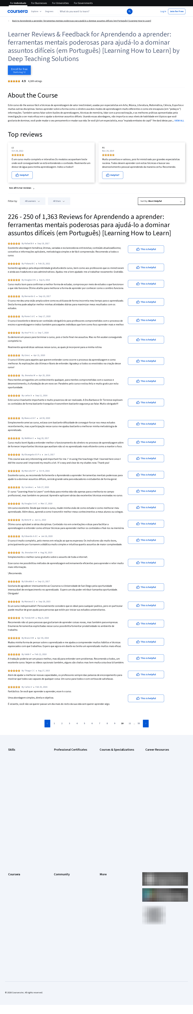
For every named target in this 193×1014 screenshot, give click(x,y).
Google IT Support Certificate (68, 767)
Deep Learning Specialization (113, 772)
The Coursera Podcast (64, 842)
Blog (56, 837)
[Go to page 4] (77, 723)
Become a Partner (16, 879)
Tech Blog (58, 846)
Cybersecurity (15, 762)
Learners (58, 823)
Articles (103, 856)
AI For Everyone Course (111, 762)
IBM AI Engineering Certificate (68, 784)
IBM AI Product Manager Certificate (70, 789)
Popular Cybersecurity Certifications (162, 802)
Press (102, 823)
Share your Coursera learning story (24, 893)
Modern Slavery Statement (112, 870)
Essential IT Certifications (157, 778)
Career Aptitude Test (155, 753)
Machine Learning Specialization (115, 786)
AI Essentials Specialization (112, 753)
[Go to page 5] (84, 723)
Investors (104, 827)
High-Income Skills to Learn (158, 788)
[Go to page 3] (69, 723)
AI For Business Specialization (114, 758)
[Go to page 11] (130, 723)
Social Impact (14, 884)
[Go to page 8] (107, 723)
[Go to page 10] (122, 723)
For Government (16, 870)
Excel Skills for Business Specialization (118, 777)
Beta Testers (60, 832)
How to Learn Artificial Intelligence (161, 792)
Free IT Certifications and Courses (161, 783)
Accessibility (106, 846)
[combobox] (92, 11)
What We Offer (15, 827)
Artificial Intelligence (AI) (19, 758)
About (11, 823)
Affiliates (104, 865)
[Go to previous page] (47, 723)
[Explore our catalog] (36, 11)
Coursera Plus (14, 846)
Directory (104, 860)
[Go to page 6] (92, 723)
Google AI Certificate (64, 753)
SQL (10, 795)
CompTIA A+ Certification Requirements (157, 764)
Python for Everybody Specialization (117, 799)
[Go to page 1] (54, 723)
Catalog (11, 842)
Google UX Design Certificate (67, 780)
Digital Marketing (16, 772)
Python (11, 791)
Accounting (13, 753)
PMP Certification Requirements (160, 797)
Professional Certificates (20, 851)
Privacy (103, 837)
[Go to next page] (146, 723)
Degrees (12, 860)
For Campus (13, 875)
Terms (103, 832)
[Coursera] (18, 11)
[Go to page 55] (139, 723)
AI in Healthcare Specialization (114, 767)
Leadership (13, 832)
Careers (12, 837)
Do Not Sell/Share (108, 875)
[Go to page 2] (62, 723)
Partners (58, 827)
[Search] (129, 11)
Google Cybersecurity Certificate (69, 758)
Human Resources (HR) (18, 777)
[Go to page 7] (99, 723)
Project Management (18, 786)
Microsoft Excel (15, 781)
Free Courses (14, 889)
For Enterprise (15, 865)
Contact (103, 851)
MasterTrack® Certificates (20, 856)
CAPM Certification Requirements (161, 758)
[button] (49, 11)
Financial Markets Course (111, 781)
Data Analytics (14, 767)
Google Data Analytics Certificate (69, 762)
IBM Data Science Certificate (67, 794)
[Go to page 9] (115, 723)
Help (102, 842)
